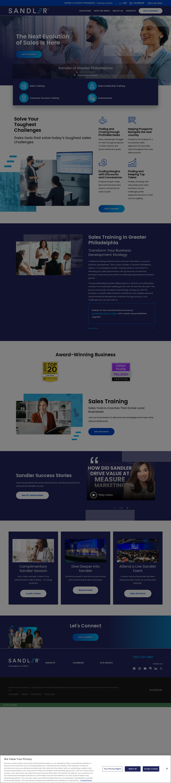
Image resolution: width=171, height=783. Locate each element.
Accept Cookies (151, 769)
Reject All (133, 769)
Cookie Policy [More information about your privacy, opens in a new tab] (86, 780)
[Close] (167, 768)
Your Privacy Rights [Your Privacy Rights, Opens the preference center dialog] (112, 769)
